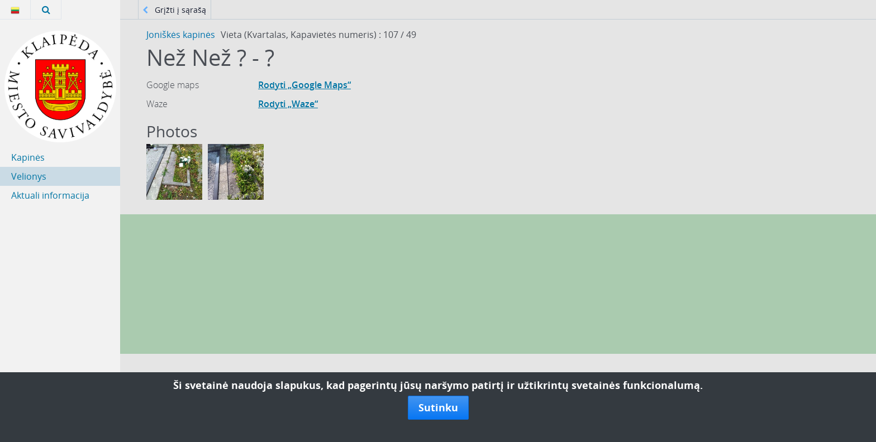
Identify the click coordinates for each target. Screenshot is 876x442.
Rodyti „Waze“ (288, 104)
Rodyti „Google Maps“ (304, 85)
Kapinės (28, 157)
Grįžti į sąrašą (174, 9)
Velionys (28, 176)
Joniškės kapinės (180, 34)
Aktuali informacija (50, 195)
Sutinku (438, 407)
